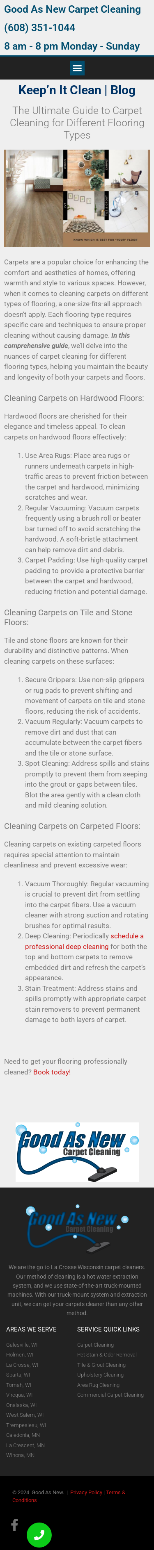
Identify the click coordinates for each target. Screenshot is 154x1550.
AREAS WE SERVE (31, 1329)
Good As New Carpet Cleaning (72, 9)
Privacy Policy (86, 1492)
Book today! (52, 1072)
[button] (77, 68)
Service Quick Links (108, 1329)
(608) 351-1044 (39, 28)
